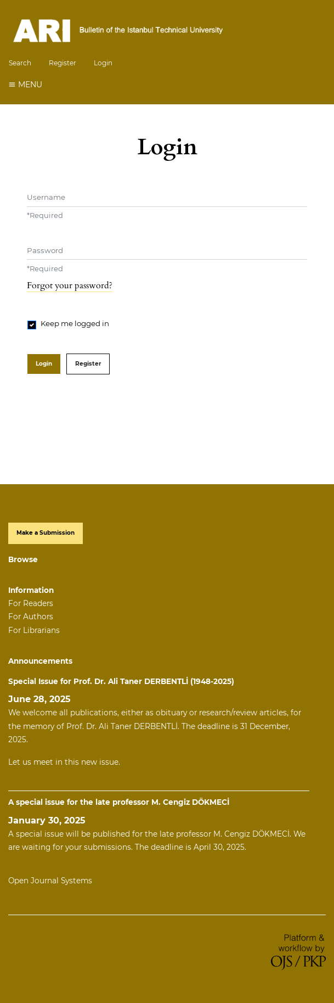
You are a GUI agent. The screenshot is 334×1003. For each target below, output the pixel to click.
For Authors (30, 616)
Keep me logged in (75, 323)
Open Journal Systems (50, 880)
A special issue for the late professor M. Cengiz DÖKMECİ (118, 802)
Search (20, 63)
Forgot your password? (69, 285)
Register (62, 63)
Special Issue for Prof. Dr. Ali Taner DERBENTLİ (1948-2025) (121, 681)
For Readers (30, 603)
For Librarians (34, 630)
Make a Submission (45, 532)
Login (103, 63)
